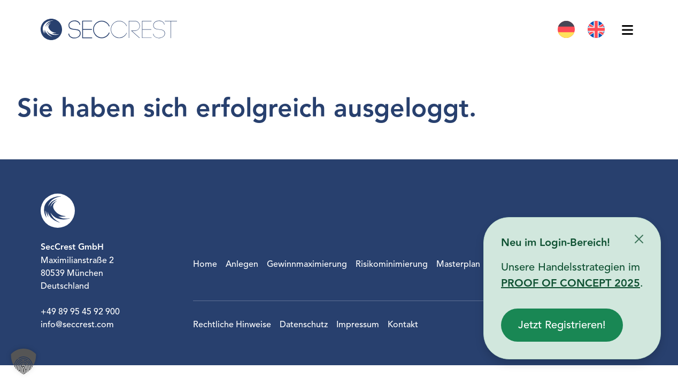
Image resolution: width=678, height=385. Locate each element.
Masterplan (458, 264)
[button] (23, 361)
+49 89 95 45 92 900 (80, 311)
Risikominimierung (392, 264)
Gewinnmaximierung (307, 264)
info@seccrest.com (77, 324)
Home (205, 264)
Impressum (357, 324)
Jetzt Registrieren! (562, 325)
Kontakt (403, 324)
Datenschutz (304, 324)
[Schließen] (639, 239)
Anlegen (242, 264)
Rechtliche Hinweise (232, 324)
